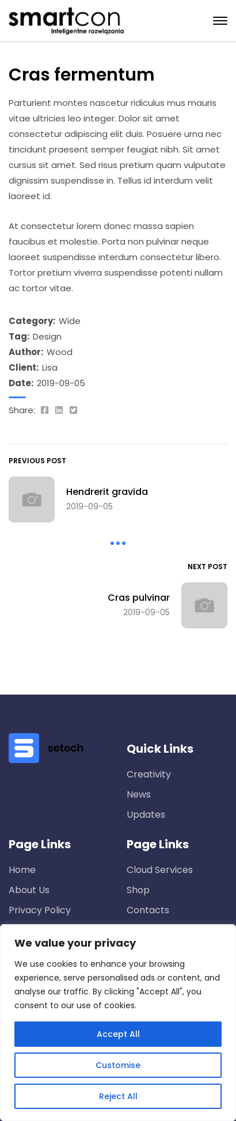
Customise (118, 1065)
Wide (70, 321)
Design (47, 336)
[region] (118, 1022)
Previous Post (37, 461)
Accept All (118, 1034)
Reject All (118, 1096)
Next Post (207, 566)
